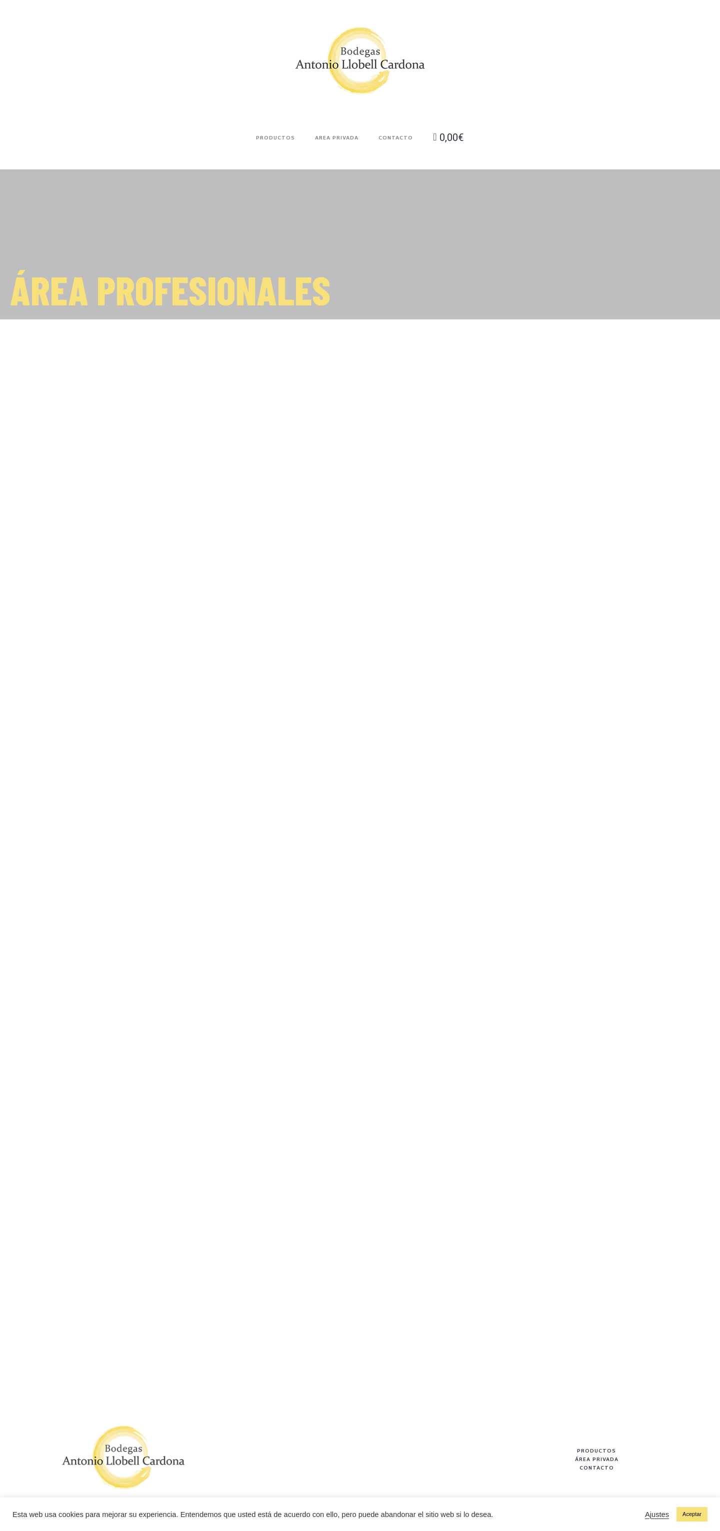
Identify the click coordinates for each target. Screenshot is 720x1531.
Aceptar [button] (692, 1514)
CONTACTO (597, 1467)
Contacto (395, 137)
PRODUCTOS (596, 1450)
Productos (275, 137)
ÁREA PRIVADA (596, 1459)
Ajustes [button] (657, 1515)
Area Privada (336, 137)
